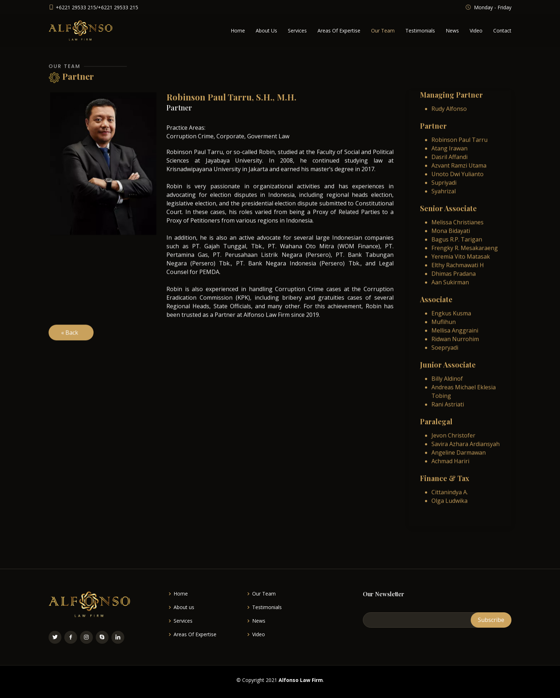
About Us (266, 30)
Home (238, 30)
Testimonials (420, 30)
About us (184, 607)
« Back (71, 342)
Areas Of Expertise (339, 30)
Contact (502, 30)
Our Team (383, 30)
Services (297, 30)
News (452, 30)
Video (476, 30)
